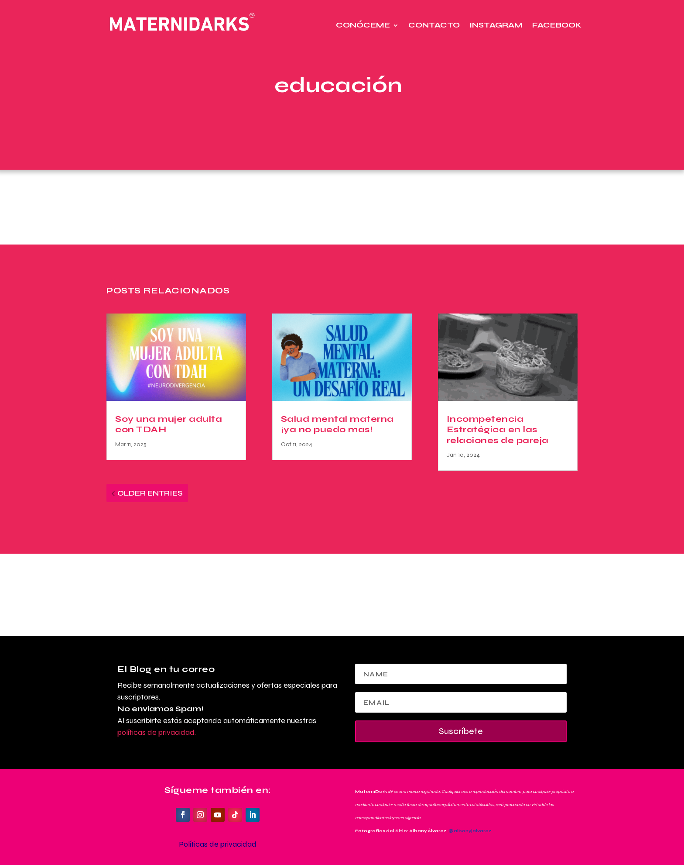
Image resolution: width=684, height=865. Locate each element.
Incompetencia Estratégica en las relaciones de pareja (498, 430)
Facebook (556, 25)
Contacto (434, 25)
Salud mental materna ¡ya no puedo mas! (337, 424)
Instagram (496, 25)
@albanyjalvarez (470, 831)
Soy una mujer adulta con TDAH (168, 424)
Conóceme (363, 25)
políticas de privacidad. (156, 732)
